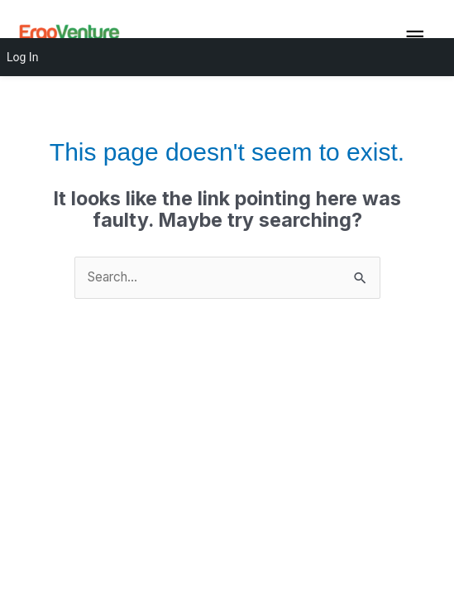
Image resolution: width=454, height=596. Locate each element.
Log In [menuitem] (22, 57)
